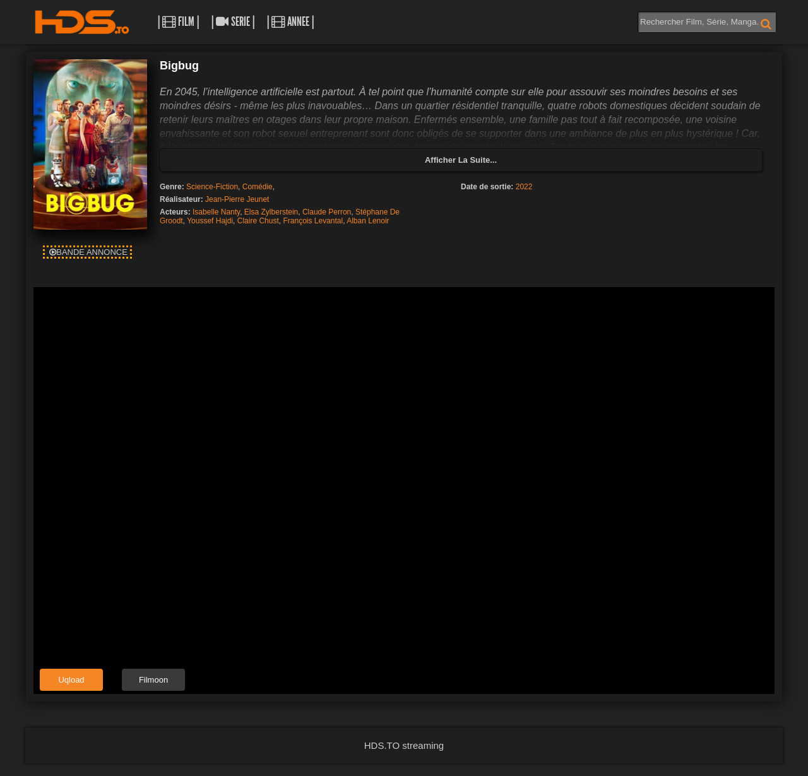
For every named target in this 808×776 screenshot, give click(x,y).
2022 (524, 186)
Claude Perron (326, 212)
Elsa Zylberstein (271, 212)
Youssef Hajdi (210, 220)
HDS (82, 22)
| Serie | (232, 22)
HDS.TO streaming (404, 745)
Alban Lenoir (368, 220)
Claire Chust (258, 220)
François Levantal (313, 220)
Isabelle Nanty (216, 212)
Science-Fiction (212, 186)
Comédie (257, 186)
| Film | (178, 22)
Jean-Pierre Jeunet (237, 199)
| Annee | (290, 22)
